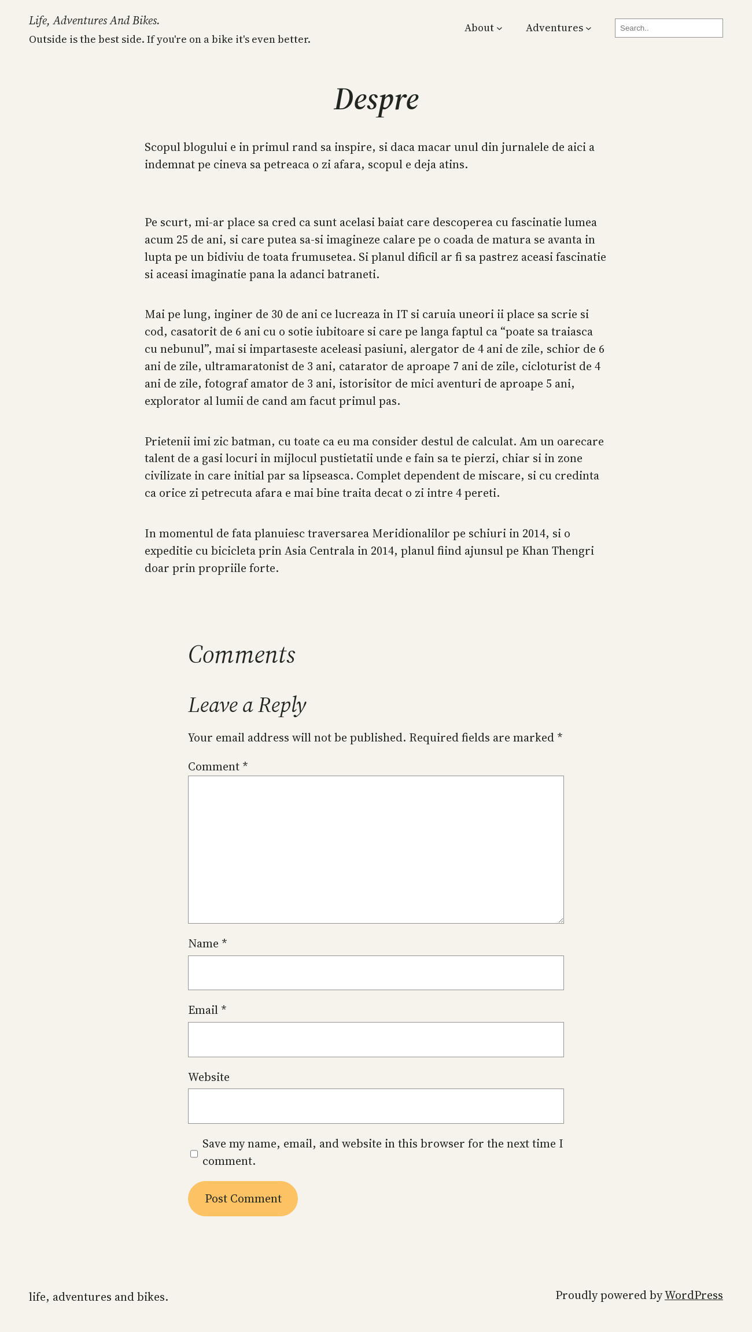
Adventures (554, 27)
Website (209, 1077)
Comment (218, 766)
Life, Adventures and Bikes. (94, 20)
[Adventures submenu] (588, 28)
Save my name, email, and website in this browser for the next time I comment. (382, 1152)
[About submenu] (499, 28)
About (479, 27)
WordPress (694, 1295)
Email (207, 1010)
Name (207, 943)
